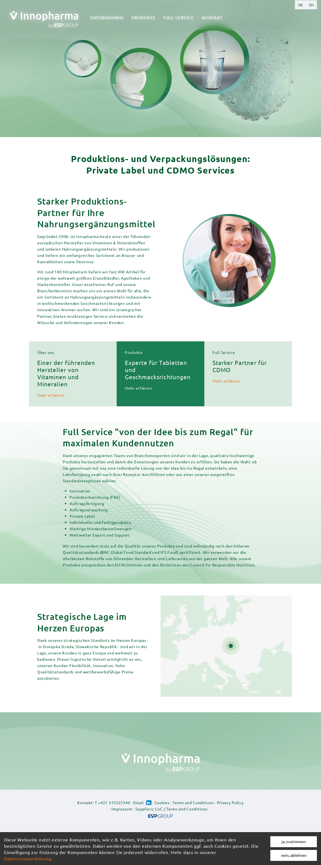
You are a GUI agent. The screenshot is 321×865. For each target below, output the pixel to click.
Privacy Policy (230, 802)
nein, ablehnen (293, 855)
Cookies (162, 802)
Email (138, 802)
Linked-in (148, 802)
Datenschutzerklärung (27, 858)
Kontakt (212, 17)
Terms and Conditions (193, 802)
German (300, 4)
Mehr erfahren (50, 395)
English (311, 4)
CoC (159, 808)
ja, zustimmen (294, 841)
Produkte (144, 17)
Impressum (121, 808)
